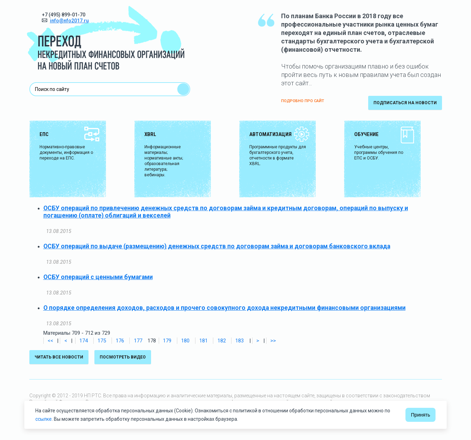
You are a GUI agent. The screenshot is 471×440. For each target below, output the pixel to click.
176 (120, 341)
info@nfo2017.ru (69, 20)
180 (185, 341)
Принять (420, 415)
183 (239, 341)
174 (83, 341)
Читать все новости (59, 357)
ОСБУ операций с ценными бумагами (98, 277)
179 (167, 341)
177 (138, 341)
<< (50, 341)
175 (102, 341)
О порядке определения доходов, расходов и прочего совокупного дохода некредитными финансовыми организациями (224, 307)
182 (221, 341)
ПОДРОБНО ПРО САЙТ (302, 101)
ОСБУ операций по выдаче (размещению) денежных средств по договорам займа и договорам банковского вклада (216, 246)
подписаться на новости (405, 102)
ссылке (43, 419)
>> (273, 341)
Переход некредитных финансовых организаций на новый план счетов (105, 38)
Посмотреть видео (123, 357)
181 (203, 341)
